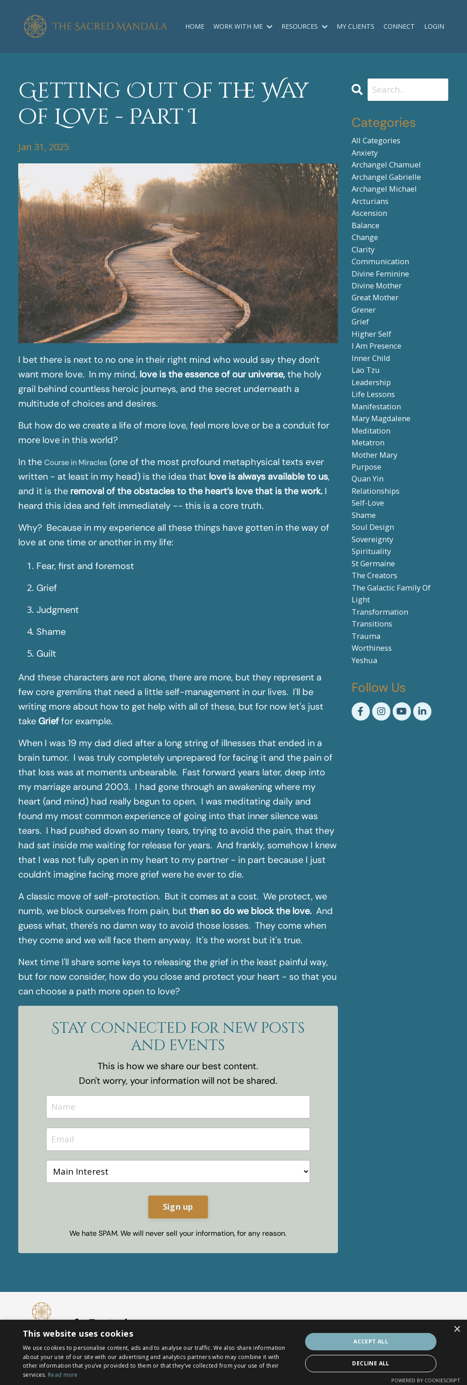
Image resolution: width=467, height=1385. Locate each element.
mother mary (380, 523)
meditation (375, 493)
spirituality (375, 639)
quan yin (371, 552)
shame (366, 596)
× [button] (456, 1329)
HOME (196, 26)
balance (368, 245)
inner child (375, 406)
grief (363, 362)
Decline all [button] (370, 1363)
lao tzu (369, 420)
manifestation (382, 464)
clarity (365, 274)
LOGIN (434, 26)
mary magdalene (387, 479)
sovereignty (377, 625)
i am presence (382, 391)
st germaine (378, 654)
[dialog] (233, 1352)
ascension (373, 231)
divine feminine (386, 304)
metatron (372, 508)
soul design (377, 610)
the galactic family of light (399, 690)
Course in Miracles (82, 462)
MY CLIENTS (356, 26)
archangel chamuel (394, 172)
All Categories (381, 143)
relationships (381, 566)
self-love (371, 581)
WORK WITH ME (244, 26)
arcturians (374, 216)
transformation (386, 712)
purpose (370, 537)
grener (367, 347)
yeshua (367, 771)
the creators (380, 669)
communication (386, 289)
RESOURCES (305, 26)
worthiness (376, 756)
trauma (369, 742)
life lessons (378, 450)
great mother (381, 333)
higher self (376, 377)
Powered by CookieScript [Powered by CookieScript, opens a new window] (425, 1380)
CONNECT (399, 26)
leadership (376, 435)
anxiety (368, 158)
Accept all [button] (370, 1341)
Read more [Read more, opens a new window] (63, 1375)
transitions (376, 727)
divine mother (382, 318)
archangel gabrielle (394, 187)
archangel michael (391, 201)
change (368, 260)
